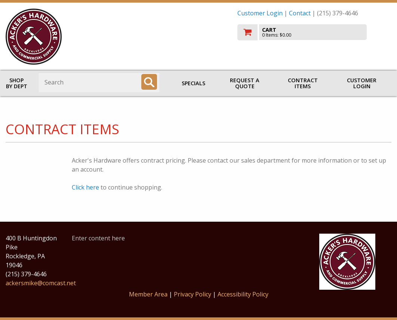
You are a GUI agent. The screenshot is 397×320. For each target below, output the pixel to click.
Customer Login (260, 13)
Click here (85, 187)
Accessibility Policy (243, 294)
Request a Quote (244, 83)
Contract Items (303, 83)
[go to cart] (314, 32)
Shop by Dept (16, 83)
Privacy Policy (193, 294)
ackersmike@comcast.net (41, 283)
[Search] (149, 82)
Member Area (148, 294)
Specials (193, 83)
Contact (300, 13)
